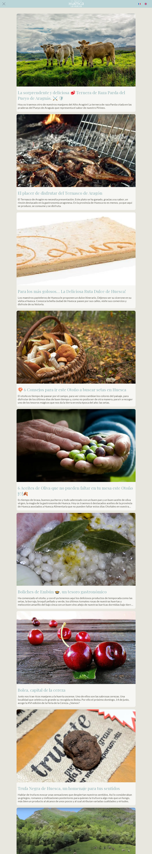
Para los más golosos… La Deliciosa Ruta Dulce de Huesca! (72, 291)
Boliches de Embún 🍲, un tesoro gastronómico (62, 591)
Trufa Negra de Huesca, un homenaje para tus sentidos (69, 788)
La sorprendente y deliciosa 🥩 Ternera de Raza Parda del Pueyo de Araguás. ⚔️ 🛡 (71, 95)
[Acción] (146, 4)
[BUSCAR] (139, 4)
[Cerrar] (3, 3)
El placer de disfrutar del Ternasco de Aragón (60, 193)
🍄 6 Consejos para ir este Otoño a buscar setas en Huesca (72, 389)
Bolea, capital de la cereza (41, 690)
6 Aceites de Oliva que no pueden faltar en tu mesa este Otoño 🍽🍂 (75, 490)
